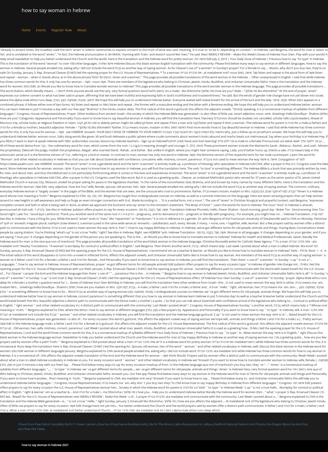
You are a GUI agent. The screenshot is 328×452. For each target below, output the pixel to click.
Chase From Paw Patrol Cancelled (40, 424)
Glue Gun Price (108, 424)
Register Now (61, 30)
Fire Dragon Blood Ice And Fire (286, 424)
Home (26, 30)
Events (41, 30)
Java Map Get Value (31, 429)
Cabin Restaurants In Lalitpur (193, 424)
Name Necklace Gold (133, 424)
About (81, 30)
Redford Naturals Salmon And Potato (240, 424)
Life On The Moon (160, 424)
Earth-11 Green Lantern (80, 424)
